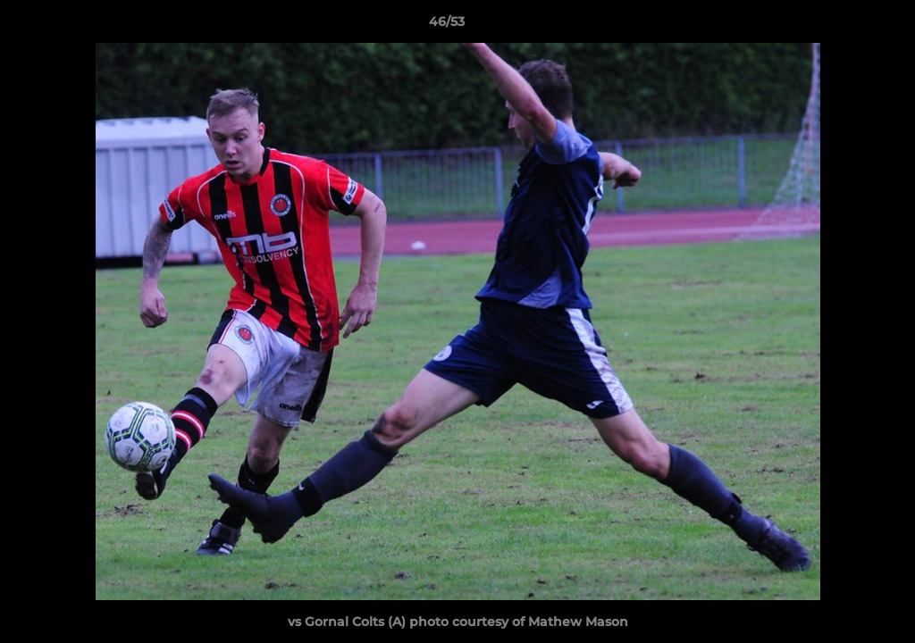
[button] (840, 26)
